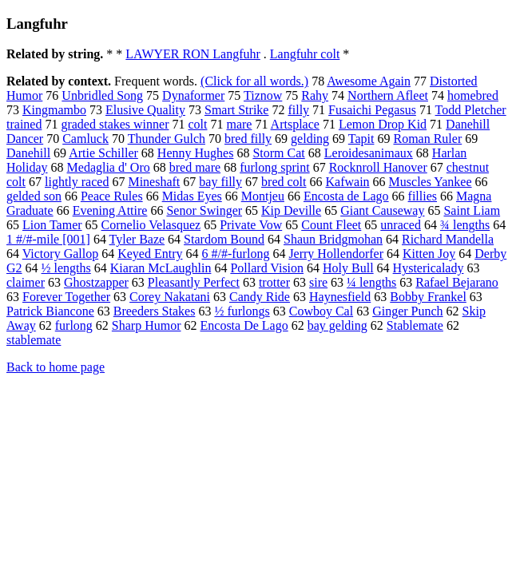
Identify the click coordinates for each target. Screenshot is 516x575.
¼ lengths (371, 282)
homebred (472, 95)
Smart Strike (236, 110)
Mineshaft (154, 181)
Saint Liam (471, 210)
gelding (310, 138)
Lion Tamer (52, 225)
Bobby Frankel (428, 296)
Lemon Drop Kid (383, 124)
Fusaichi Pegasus (372, 110)
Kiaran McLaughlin (161, 268)
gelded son (34, 196)
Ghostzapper (96, 282)
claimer (25, 282)
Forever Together (66, 296)
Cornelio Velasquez (151, 225)
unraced (400, 225)
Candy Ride (259, 296)
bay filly (220, 181)
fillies (422, 196)
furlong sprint (275, 167)
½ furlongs (241, 311)
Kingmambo (54, 110)
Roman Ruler (427, 138)
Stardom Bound (224, 239)
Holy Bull (348, 268)
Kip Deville (291, 210)
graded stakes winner (115, 124)
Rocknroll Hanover (378, 167)
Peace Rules (112, 196)
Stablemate (415, 325)
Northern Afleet (387, 95)
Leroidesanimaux (368, 153)
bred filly (248, 138)
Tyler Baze (137, 239)
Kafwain (347, 181)
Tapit (361, 138)
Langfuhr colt (305, 54)
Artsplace (295, 124)
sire (318, 282)
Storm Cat (278, 153)
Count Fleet (331, 225)
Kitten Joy (429, 253)
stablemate (33, 340)
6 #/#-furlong (236, 253)
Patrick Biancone (50, 311)
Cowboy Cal (321, 311)
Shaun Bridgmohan (333, 239)
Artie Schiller (103, 153)
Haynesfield (340, 296)
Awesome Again (369, 81)
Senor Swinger (204, 210)
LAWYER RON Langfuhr (192, 54)
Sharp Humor (146, 325)
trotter (274, 282)
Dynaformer (193, 95)
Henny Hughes (195, 153)
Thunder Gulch (166, 138)
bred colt (283, 181)
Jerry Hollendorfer (335, 253)
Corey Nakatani (169, 296)
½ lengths (66, 268)
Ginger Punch (407, 311)
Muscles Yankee (430, 181)
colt (197, 124)
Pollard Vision (267, 268)
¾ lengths (465, 225)
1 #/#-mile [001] (48, 239)
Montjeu (262, 196)
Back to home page (55, 367)
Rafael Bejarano (456, 282)
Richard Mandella (448, 239)
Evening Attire (110, 210)
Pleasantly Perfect (194, 282)
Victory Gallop (60, 253)
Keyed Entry (149, 253)
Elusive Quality (145, 110)
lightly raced (77, 181)
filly (298, 110)
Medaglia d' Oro (108, 167)
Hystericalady (428, 268)
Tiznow (263, 95)
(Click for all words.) (254, 81)
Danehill (28, 153)
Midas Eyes (192, 196)
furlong (74, 325)
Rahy (314, 95)
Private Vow (251, 225)
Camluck (85, 138)
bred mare (194, 167)
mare (239, 124)
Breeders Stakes (154, 311)
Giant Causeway (382, 210)
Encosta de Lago (346, 196)
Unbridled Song (102, 95)
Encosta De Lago (244, 325)
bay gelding (337, 325)
